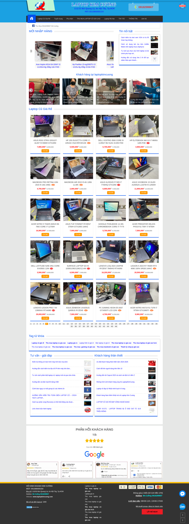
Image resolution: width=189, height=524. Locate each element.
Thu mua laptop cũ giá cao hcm (145, 343)
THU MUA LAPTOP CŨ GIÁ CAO (88, 19)
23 (112, 324)
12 (68, 324)
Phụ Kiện (70, 19)
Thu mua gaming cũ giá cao (84, 347)
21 (104, 324)
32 (148, 324)
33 (152, 324)
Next (110, 51)
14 (76, 324)
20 (100, 324)
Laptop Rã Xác (109, 19)
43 (104, 326)
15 (80, 324)
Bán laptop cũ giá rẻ (103, 343)
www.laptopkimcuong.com (43, 497)
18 (92, 324)
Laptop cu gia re (90, 486)
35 (71, 326)
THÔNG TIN (133, 19)
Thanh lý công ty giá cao (130, 347)
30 (140, 324)
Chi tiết (45, 151)
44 (108, 326)
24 (116, 324)
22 (108, 324)
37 (80, 326)
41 (96, 326)
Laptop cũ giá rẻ (38, 343)
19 (96, 324)
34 (156, 324)
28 (132, 324)
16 (84, 324)
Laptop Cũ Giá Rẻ (44, 19)
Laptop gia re (72, 343)
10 (60, 324)
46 (116, 326)
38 (84, 326)
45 (112, 326)
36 (76, 326)
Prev (32, 51)
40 (92, 326)
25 (120, 324)
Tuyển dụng (58, 19)
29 (136, 324)
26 (124, 324)
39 (88, 326)
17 (88, 324)
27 (128, 324)
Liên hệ (144, 19)
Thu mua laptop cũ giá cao (41, 347)
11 (64, 324)
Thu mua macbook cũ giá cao (108, 347)
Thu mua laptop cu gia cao (56, 343)
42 (100, 326)
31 (144, 324)
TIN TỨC (122, 19)
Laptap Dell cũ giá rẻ (86, 343)
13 (72, 324)
